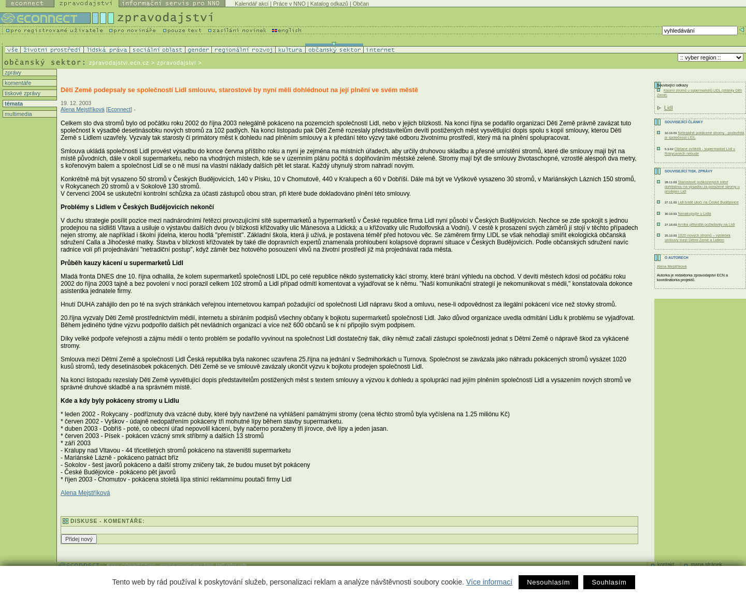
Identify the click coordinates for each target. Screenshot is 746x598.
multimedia (17, 114)
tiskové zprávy (21, 93)
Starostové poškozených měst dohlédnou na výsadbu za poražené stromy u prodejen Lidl (702, 187)
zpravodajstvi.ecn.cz (119, 63)
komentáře (17, 83)
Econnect (119, 109)
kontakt (665, 564)
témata (13, 103)
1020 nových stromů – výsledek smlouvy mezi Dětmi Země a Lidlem (697, 237)
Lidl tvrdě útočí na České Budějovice (708, 202)
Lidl (668, 108)
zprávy (12, 72)
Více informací (489, 582)
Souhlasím (609, 582)
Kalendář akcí (251, 4)
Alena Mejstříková (83, 109)
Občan (361, 4)
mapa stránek (706, 564)
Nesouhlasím (548, 582)
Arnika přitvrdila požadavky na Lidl (706, 224)
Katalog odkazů (329, 4)
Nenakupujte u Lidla (694, 213)
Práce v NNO (289, 4)
